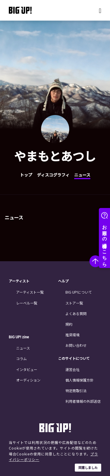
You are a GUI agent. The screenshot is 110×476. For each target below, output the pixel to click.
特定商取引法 (76, 390)
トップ (26, 175)
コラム (21, 358)
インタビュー (26, 369)
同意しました (88, 467)
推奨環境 (72, 334)
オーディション (28, 379)
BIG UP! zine (19, 337)
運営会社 (72, 369)
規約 (68, 324)
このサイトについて (74, 358)
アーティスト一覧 (30, 291)
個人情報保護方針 (79, 379)
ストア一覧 (74, 302)
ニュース (82, 175)
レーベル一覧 (26, 302)
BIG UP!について (78, 291)
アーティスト (19, 281)
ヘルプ (63, 281)
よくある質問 (76, 313)
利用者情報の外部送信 (83, 401)
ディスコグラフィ (53, 175)
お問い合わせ (76, 345)
